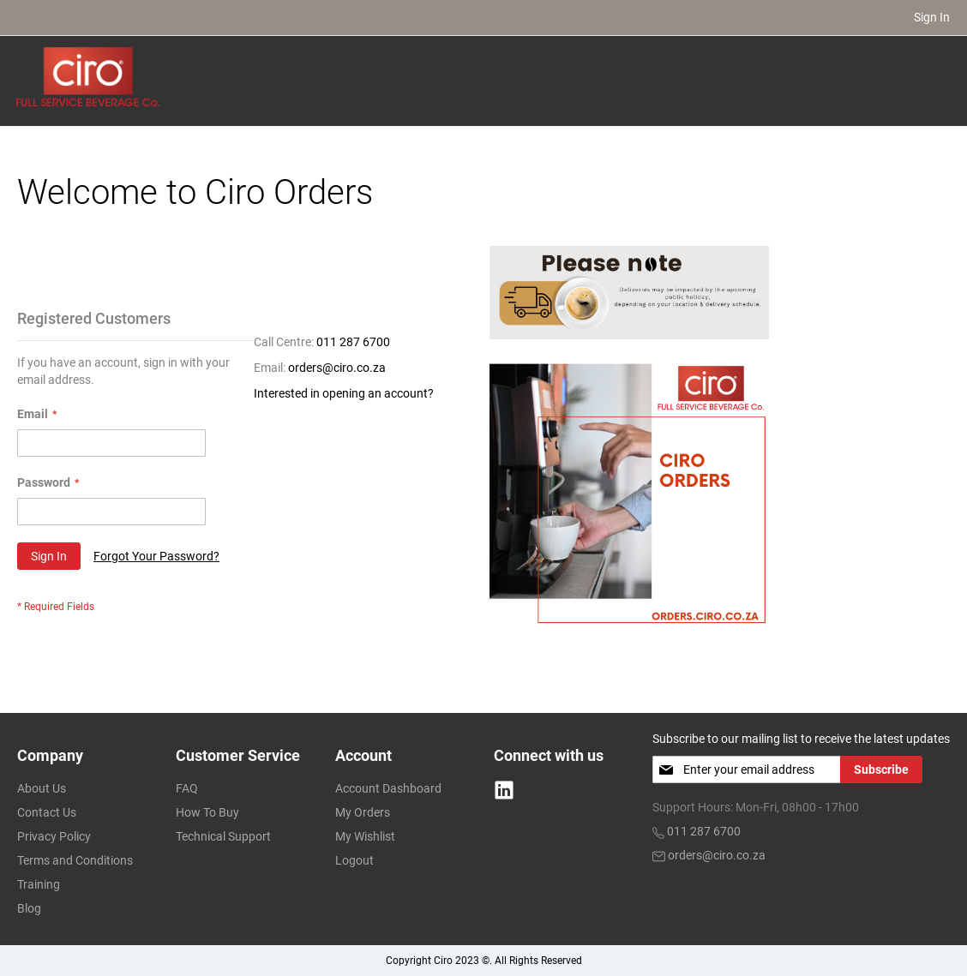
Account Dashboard (388, 787)
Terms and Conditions (75, 859)
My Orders (362, 811)
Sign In (932, 17)
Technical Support (223, 835)
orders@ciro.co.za (337, 367)
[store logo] (89, 76)
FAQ (187, 787)
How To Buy (207, 811)
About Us (41, 787)
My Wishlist (365, 835)
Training (38, 883)
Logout (354, 859)
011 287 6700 (353, 341)
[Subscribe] (881, 768)
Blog (29, 907)
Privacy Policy (54, 835)
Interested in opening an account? (344, 392)
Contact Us (46, 811)
